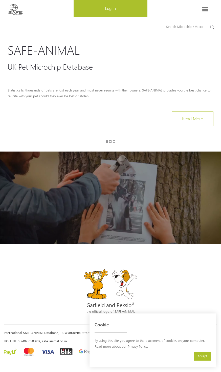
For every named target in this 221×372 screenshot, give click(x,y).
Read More (192, 119)
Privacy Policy (137, 346)
